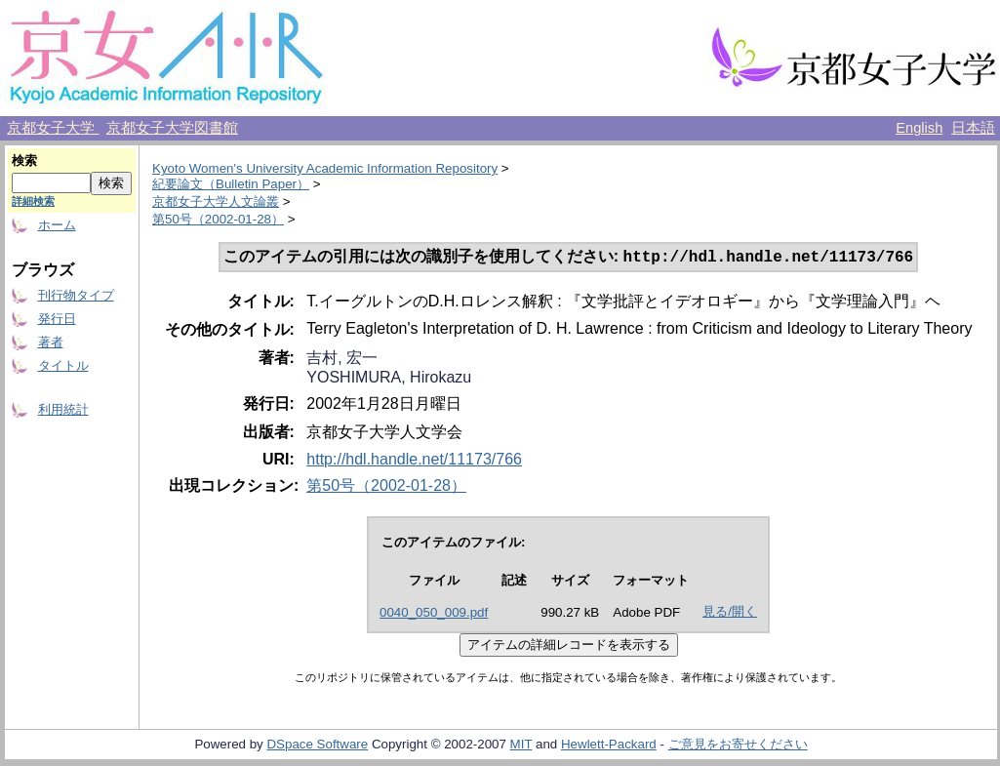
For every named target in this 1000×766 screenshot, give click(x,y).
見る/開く (729, 613)
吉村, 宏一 (342, 359)
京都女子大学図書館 (172, 128)
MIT (521, 746)
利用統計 (63, 409)
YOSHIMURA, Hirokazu (388, 379)
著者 (50, 342)
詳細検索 (33, 201)
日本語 (973, 128)
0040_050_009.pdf (434, 614)
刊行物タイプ (76, 295)
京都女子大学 (53, 128)
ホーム (57, 225)
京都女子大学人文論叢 (215, 201)
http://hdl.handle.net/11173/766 (414, 461)
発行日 (57, 318)
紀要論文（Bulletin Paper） (230, 184)
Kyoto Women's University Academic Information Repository (325, 168)
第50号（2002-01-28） (218, 219)
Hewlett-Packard (609, 746)
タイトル (63, 365)
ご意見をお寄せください (738, 746)
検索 (24, 160)
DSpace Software (317, 746)
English (919, 128)
